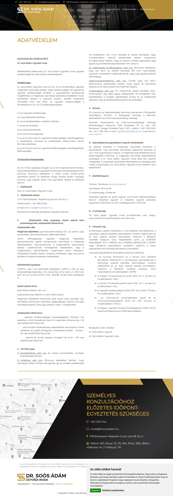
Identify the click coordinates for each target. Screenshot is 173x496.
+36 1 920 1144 (25, 2)
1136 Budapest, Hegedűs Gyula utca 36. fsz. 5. (88, 2)
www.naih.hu (109, 134)
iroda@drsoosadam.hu (50, 2)
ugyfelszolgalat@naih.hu (142, 131)
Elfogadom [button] (95, 490)
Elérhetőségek (147, 9)
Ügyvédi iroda (113, 9)
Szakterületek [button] (130, 9)
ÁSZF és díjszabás (65, 484)
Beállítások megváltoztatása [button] (113, 490)
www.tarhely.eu (117, 184)
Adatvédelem (23, 484)
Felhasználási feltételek (44, 484)
